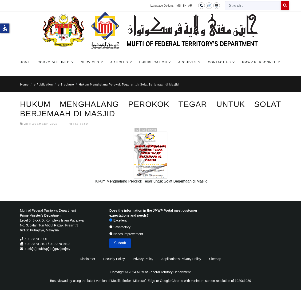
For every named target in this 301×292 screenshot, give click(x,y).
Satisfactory (120, 227)
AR (190, 5)
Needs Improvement (126, 234)
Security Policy (114, 259)
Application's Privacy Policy (181, 259)
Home (25, 62)
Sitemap (215, 259)
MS (179, 5)
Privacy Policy (143, 259)
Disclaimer (87, 259)
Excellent (118, 220)
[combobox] (253, 5)
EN (184, 5)
